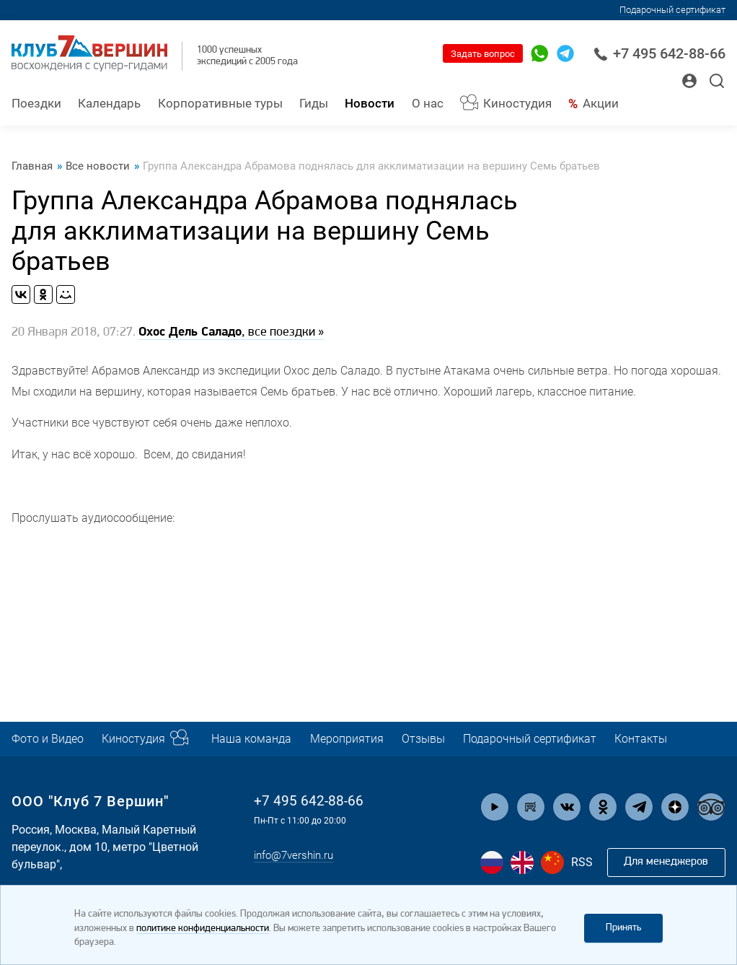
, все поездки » (231, 333)
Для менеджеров (665, 862)
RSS (582, 862)
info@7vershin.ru (297, 856)
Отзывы (443, 739)
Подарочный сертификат (672, 9)
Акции (601, 103)
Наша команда (264, 739)
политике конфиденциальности (202, 928)
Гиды (313, 103)
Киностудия (517, 103)
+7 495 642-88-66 (659, 53)
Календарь (109, 103)
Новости (369, 103)
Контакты (673, 739)
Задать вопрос (483, 53)
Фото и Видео (50, 739)
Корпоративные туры (220, 103)
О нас (427, 103)
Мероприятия (363, 739)
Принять (623, 927)
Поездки (36, 103)
